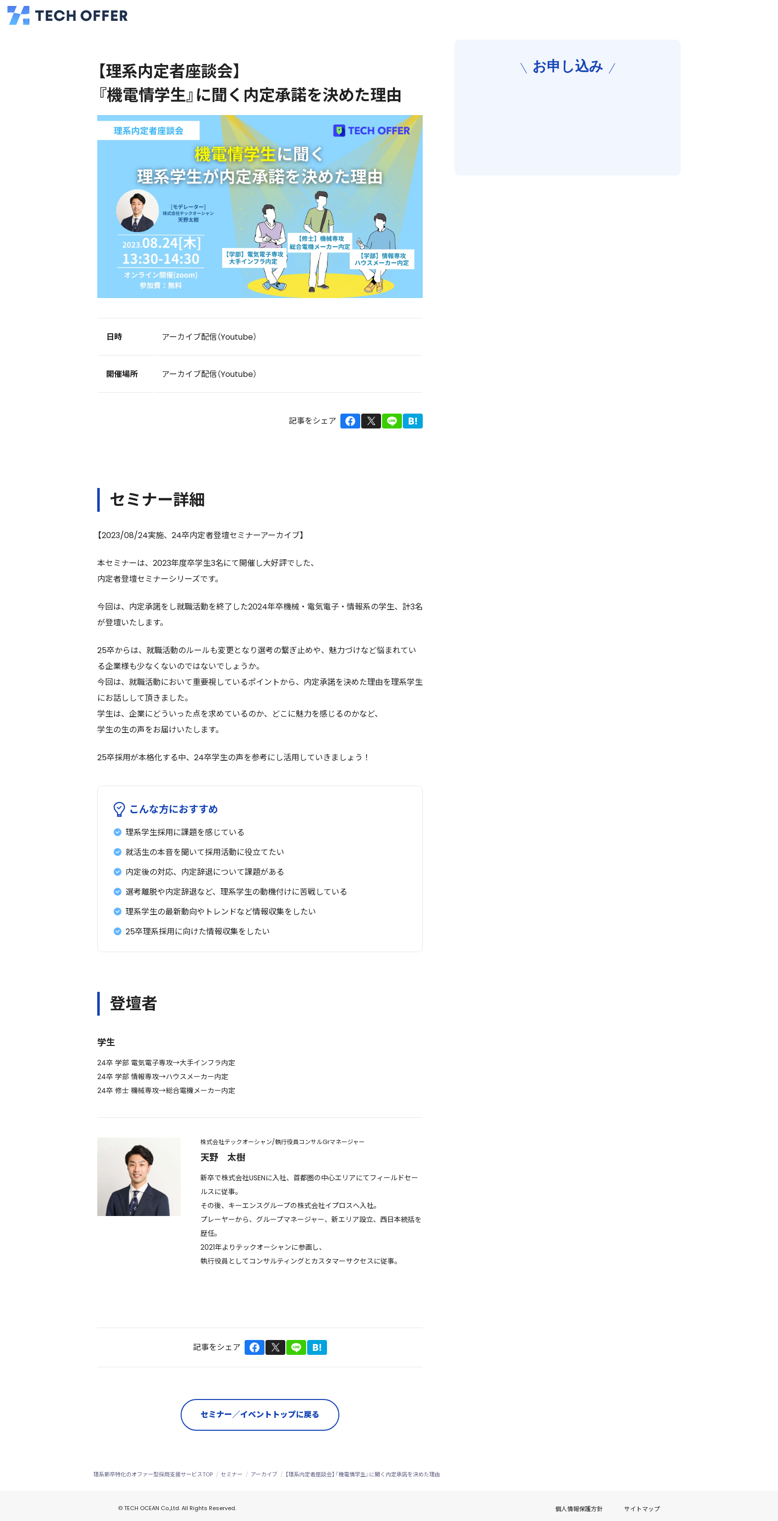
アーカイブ (264, 1474)
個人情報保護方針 (608, 1506)
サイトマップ (671, 1506)
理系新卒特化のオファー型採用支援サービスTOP (153, 1474)
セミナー (232, 1474)
